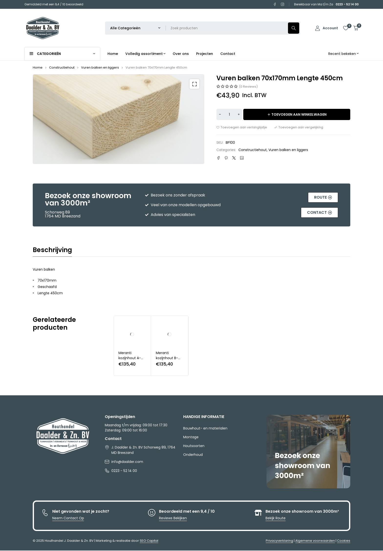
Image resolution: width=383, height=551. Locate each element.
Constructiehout (61, 67)
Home (38, 67)
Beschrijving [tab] (52, 250)
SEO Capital (149, 540)
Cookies (343, 540)
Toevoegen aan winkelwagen (299, 114)
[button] (194, 84)
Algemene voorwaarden (315, 540)
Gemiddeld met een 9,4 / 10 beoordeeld (53, 4)
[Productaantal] (229, 114)
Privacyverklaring (279, 540)
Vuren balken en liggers (100, 67)
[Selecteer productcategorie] (135, 28)
